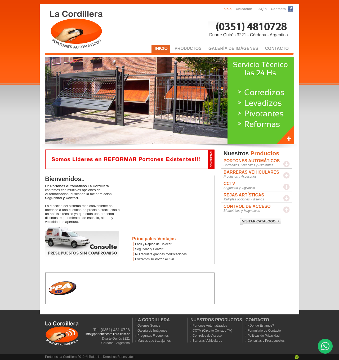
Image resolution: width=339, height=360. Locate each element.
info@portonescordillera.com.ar (108, 334)
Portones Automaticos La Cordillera (76, 29)
